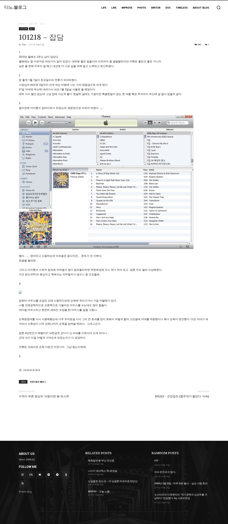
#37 (156, 460)
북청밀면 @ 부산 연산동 (101, 460)
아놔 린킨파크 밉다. (165, 472)
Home (22, 23)
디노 (24, 44)
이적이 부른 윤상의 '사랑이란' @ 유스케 (44, 396)
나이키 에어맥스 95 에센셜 (102, 470)
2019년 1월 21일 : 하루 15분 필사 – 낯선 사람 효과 (181, 483)
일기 (32, 28)
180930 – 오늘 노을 (99, 491)
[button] (218, 7)
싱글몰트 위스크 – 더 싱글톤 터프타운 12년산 (113, 481)
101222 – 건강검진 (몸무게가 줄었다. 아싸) (182, 396)
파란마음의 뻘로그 (38, 381)
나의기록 (32, 23)
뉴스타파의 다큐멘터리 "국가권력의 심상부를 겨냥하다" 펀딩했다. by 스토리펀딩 (180, 496)
